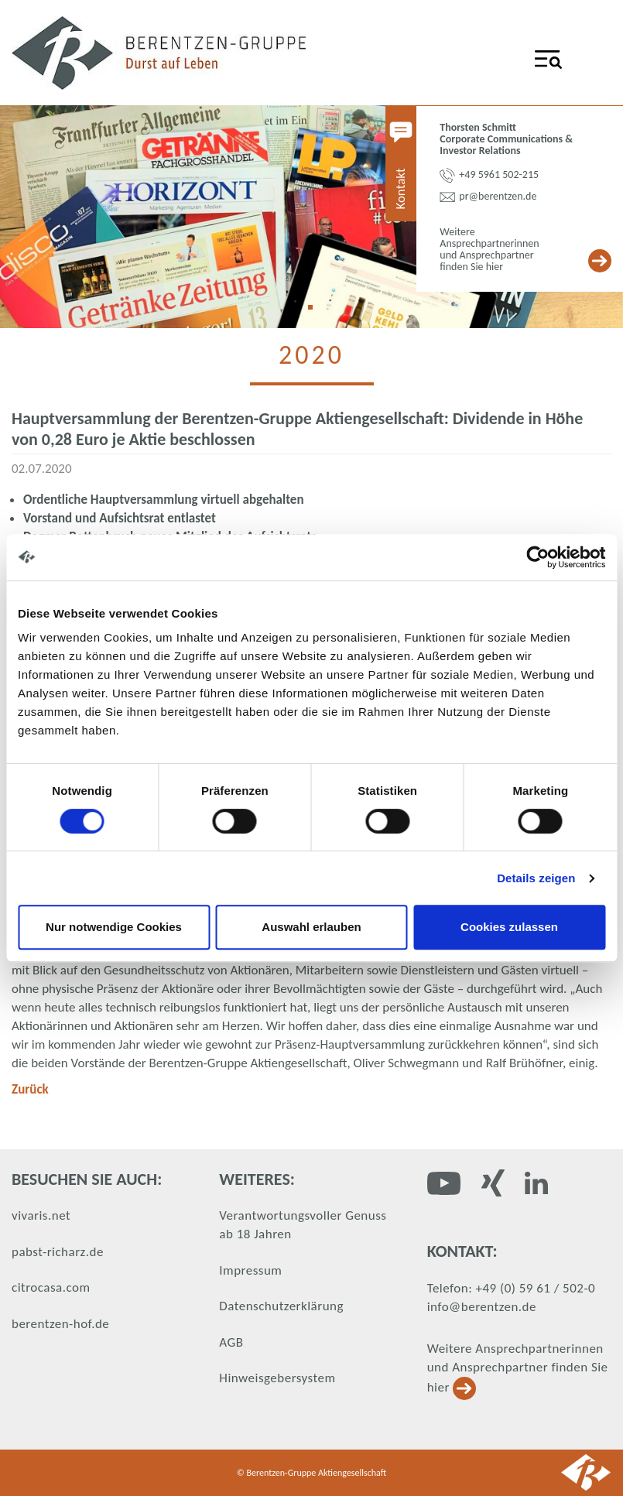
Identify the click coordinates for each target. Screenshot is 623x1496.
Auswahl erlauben (311, 926)
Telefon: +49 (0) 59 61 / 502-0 (511, 1288)
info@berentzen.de (481, 1307)
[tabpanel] (311, 216)
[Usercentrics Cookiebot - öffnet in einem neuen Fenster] (537, 557)
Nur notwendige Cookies (114, 926)
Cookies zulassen (509, 926)
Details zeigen (536, 878)
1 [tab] (315, 312)
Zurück (30, 1089)
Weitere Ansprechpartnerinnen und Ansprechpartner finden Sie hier (517, 1367)
